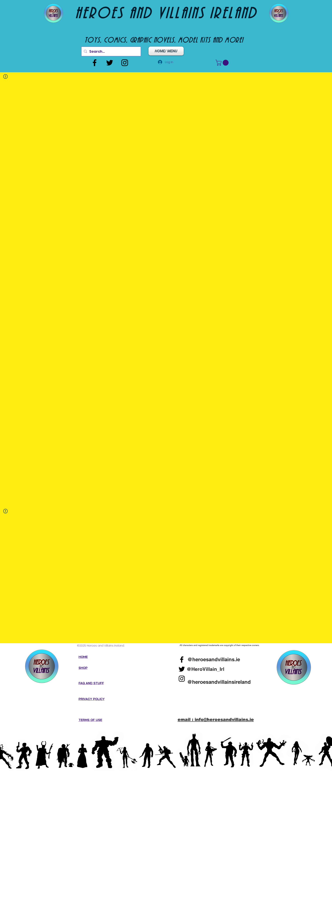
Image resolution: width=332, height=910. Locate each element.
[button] (223, 63)
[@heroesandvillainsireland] (219, 682)
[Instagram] (124, 62)
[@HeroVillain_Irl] (205, 669)
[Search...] (110, 51)
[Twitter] (109, 62)
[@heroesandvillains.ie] (214, 659)
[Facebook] (94, 62)
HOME (83, 657)
